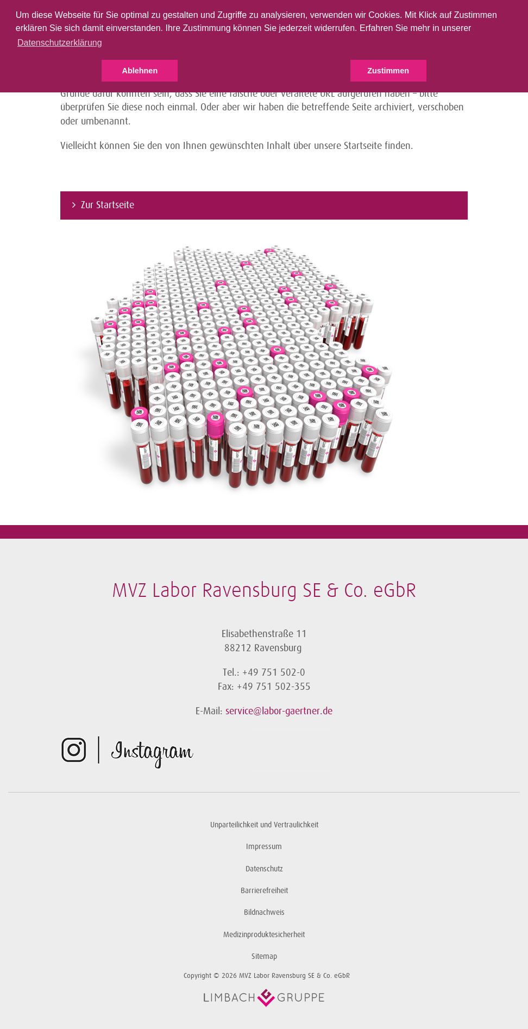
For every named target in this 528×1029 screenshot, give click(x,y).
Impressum (264, 846)
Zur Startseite (107, 204)
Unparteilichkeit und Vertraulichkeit (264, 825)
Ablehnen (140, 70)
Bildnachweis (264, 912)
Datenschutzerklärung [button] (59, 42)
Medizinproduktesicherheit (264, 934)
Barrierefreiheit (264, 890)
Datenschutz (264, 869)
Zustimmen (388, 70)
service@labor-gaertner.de (278, 711)
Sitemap (264, 956)
